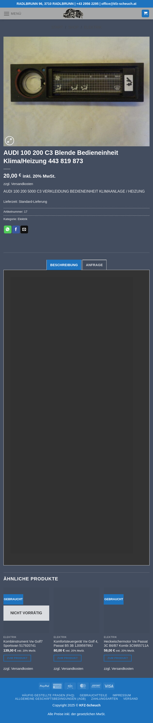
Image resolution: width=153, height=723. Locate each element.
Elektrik (93, 27)
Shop (73, 27)
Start (57, 27)
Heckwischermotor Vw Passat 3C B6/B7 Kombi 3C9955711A (126, 644)
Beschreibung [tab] (64, 265)
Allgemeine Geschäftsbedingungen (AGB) (50, 698)
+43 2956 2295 (87, 4)
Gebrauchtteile (93, 695)
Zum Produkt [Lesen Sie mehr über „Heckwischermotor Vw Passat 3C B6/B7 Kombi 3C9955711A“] (117, 658)
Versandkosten (22, 184)
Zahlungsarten (104, 698)
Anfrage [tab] (94, 265)
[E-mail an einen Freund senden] (24, 229)
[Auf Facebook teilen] (16, 229)
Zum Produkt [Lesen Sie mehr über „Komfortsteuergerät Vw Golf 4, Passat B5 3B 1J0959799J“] (67, 658)
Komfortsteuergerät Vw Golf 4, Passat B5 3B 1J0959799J (76, 644)
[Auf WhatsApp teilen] (8, 229)
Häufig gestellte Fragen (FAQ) (48, 695)
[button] (12, 14)
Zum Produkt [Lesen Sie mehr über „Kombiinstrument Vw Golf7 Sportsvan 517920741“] (17, 658)
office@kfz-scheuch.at (118, 4)
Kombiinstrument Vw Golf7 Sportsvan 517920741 (23, 644)
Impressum (122, 695)
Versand (130, 698)
